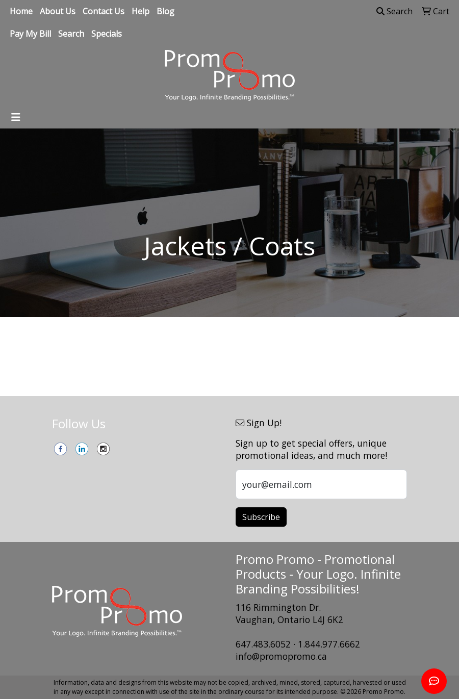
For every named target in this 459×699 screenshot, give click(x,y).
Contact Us (103, 11)
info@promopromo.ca (281, 656)
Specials (106, 33)
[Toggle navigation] (16, 117)
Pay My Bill (30, 33)
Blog (165, 11)
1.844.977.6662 (329, 644)
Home (21, 11)
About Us (57, 11)
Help (140, 11)
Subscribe (261, 517)
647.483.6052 (263, 644)
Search (71, 33)
